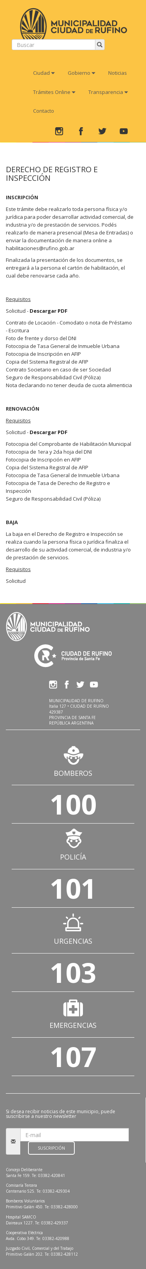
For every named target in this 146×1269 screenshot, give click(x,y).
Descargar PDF (48, 310)
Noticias (117, 72)
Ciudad (44, 72)
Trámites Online (54, 92)
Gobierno (81, 72)
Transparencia (108, 92)
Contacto (43, 110)
